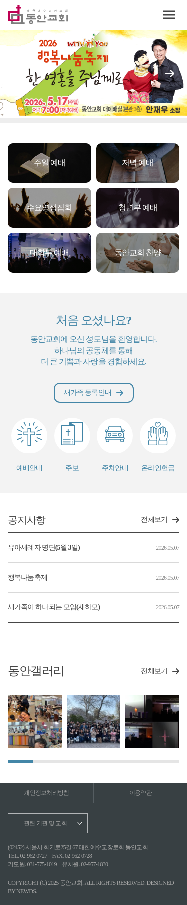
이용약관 (140, 792)
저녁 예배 (137, 162)
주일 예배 (49, 162)
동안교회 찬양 (137, 252)
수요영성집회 (49, 207)
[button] (169, 73)
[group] (35, 722)
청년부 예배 (137, 207)
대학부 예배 (49, 252)
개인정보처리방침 (46, 792)
